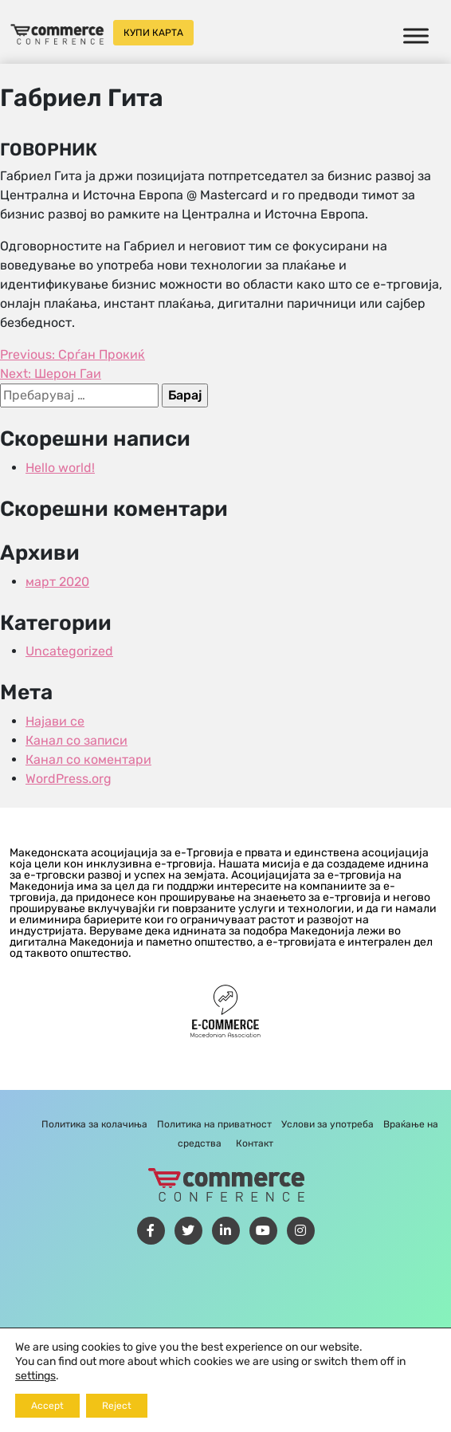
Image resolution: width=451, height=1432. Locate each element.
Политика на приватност (214, 1124)
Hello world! (60, 467)
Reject (116, 1405)
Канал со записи (76, 740)
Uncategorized (69, 651)
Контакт (254, 1143)
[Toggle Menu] (416, 35)
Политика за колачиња (94, 1124)
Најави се (54, 721)
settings (35, 1376)
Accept (47, 1405)
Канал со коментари (88, 759)
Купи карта (153, 32)
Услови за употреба (327, 1124)
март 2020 (57, 581)
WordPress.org (68, 778)
